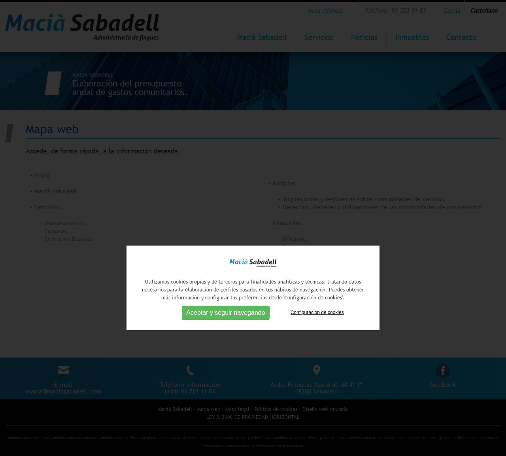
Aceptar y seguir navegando (225, 328)
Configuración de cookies (317, 328)
